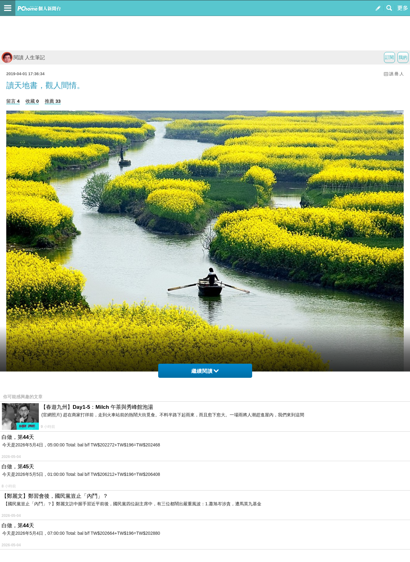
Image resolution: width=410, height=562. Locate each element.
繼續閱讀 (205, 371)
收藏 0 (32, 101)
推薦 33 (53, 101)
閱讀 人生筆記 (23, 57)
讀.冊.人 (396, 73)
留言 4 (13, 101)
